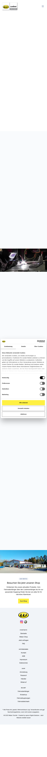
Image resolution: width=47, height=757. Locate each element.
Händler (23, 679)
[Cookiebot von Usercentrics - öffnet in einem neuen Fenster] (37, 341)
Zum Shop (23, 601)
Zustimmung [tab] (8, 346)
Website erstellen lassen (24, 717)
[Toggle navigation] (42, 6)
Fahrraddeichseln (23, 701)
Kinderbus (23, 695)
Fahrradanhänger (23, 691)
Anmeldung (23, 672)
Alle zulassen (23, 402)
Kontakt (23, 653)
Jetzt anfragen (23, 640)
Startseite (23, 633)
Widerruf (23, 682)
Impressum (23, 659)
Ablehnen (23, 414)
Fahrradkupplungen (23, 698)
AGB (23, 656)
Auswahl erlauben (23, 408)
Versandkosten (35, 709)
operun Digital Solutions (32, 715)
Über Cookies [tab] (38, 346)
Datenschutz (23, 663)
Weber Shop (23, 637)
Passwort (23, 675)
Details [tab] (23, 346)
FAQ (23, 643)
